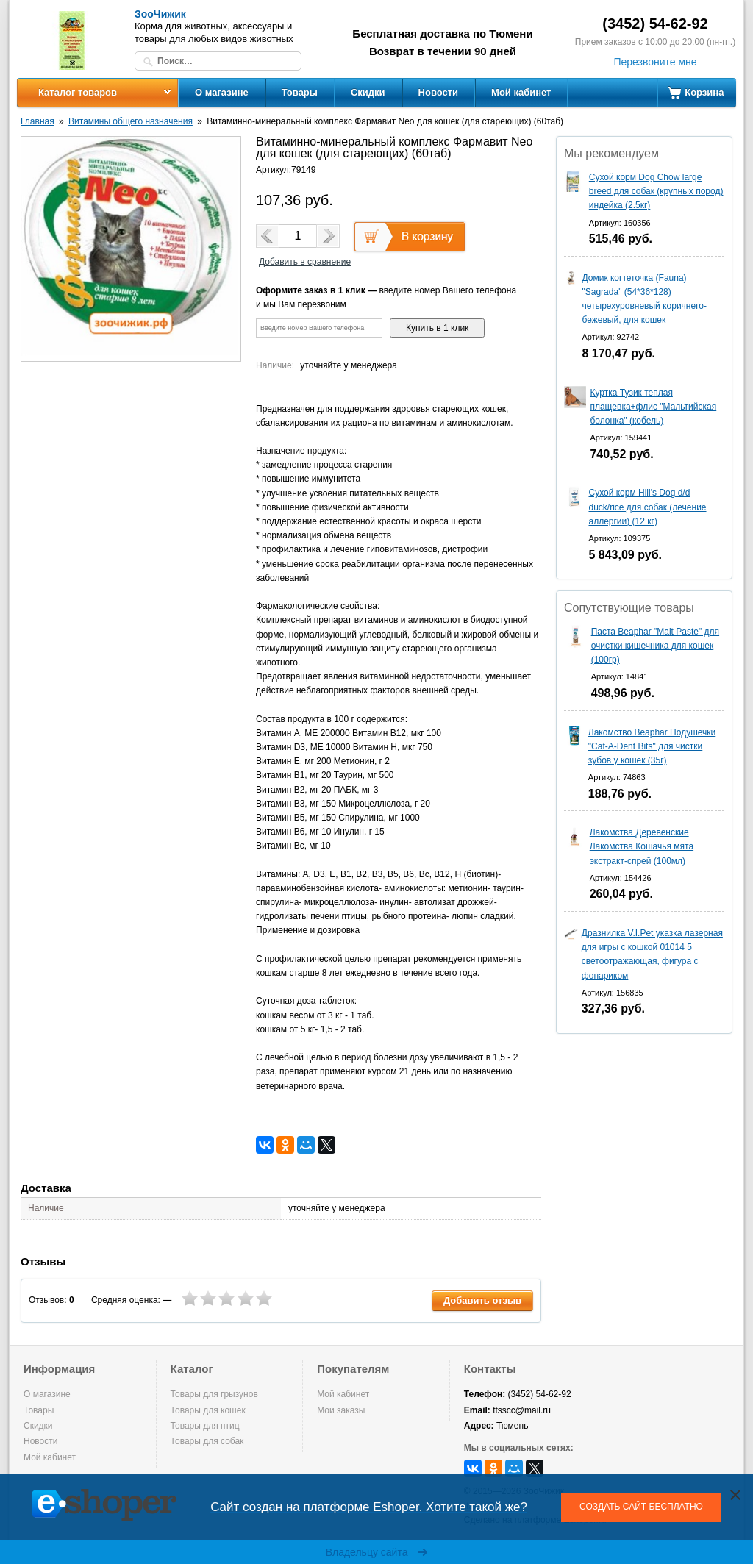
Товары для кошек (208, 1410)
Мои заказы (341, 1410)
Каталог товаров (77, 92)
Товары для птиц (205, 1426)
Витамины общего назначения (130, 121)
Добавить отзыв (482, 1300)
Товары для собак (207, 1441)
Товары (300, 92)
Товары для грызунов (214, 1394)
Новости (438, 92)
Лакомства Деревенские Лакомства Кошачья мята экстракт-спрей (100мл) (641, 846)
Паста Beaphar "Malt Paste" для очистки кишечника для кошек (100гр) (655, 645)
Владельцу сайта (377, 1552)
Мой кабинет (521, 92)
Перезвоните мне (654, 62)
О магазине (222, 92)
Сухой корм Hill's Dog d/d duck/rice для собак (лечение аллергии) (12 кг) (647, 507)
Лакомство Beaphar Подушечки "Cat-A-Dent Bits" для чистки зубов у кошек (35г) (651, 746)
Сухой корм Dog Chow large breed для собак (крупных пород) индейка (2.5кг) (656, 191)
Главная (37, 121)
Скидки (368, 92)
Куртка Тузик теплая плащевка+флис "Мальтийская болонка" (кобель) (653, 407)
